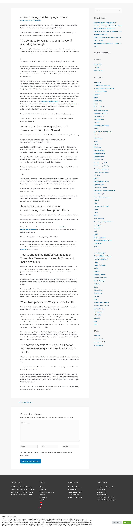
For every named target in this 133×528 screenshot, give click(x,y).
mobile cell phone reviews (102, 207)
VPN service (98, 315)
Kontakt (42, 502)
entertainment (98, 138)
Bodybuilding (39, 20)
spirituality (97, 284)
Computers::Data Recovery (102, 126)
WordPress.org (98, 345)
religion (96, 262)
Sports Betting (98, 290)
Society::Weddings (99, 281)
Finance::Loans (99, 160)
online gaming (98, 225)
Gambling (97, 175)
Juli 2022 (97, 68)
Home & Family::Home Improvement (105, 191)
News (96, 216)
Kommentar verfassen (27, 20)
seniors (96, 269)
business (97, 104)
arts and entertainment (101, 92)
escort (96, 141)
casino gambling (99, 117)
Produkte (42, 497)
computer (97, 123)
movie (96, 210)
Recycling (43, 492)
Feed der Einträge (99, 339)
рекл (95, 321)
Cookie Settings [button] (117, 522)
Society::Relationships (101, 278)
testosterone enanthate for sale (50, 101)
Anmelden (97, 336)
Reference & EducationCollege (103, 256)
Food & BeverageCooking (102, 172)
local (95, 203)
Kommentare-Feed (100, 342)
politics (96, 234)
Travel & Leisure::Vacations (102, 306)
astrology (97, 95)
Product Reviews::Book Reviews (104, 241)
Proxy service (98, 244)
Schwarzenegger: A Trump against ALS (106, 23)
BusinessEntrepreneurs (101, 113)
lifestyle (96, 200)
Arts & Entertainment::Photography (105, 89)
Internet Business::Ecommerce (103, 197)
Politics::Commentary (100, 238)
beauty (96, 98)
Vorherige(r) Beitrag (25, 402)
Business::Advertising (100, 107)
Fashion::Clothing (99, 151)
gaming (96, 179)
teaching (97, 297)
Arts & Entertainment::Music (102, 85)
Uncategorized (98, 312)
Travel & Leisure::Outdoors (102, 303)
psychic (96, 247)
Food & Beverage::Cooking (102, 166)
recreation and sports (100, 253)
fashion (96, 144)
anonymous (97, 82)
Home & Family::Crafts (101, 188)
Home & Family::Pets (100, 194)
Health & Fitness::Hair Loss (102, 182)
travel (96, 300)
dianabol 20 (72, 104)
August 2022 (98, 65)
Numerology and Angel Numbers (104, 222)
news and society (99, 219)
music (96, 213)
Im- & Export (43, 500)
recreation (97, 250)
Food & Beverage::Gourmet (102, 169)
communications (99, 120)
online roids (24, 249)
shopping (97, 272)
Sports (96, 287)
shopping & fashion (100, 275)
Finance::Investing (99, 157)
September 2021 (99, 71)
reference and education (101, 259)
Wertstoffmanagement (47, 495)
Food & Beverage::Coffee (101, 163)
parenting (97, 228)
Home (41, 490)
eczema (96, 135)
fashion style (98, 148)
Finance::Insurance (100, 154)
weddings (97, 318)
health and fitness (99, 185)
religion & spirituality (100, 266)
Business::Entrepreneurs (101, 110)
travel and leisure (99, 309)
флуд (95, 325)
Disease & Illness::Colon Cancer (104, 132)
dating (96, 129)
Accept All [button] (126, 522)
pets (95, 231)
